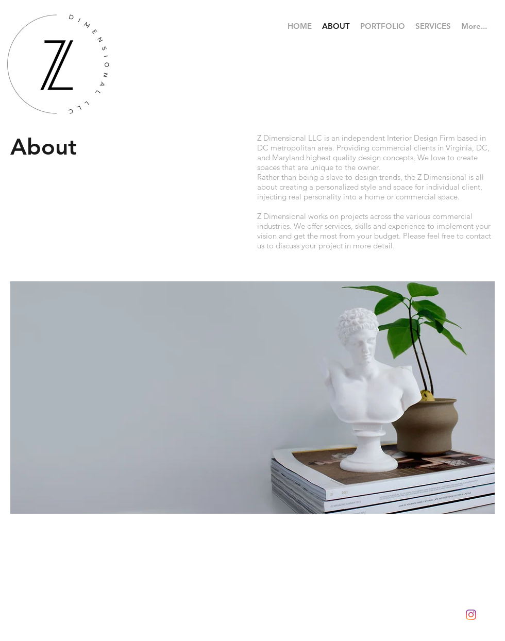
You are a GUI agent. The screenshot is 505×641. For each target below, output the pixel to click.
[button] (382, 26)
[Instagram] (471, 615)
